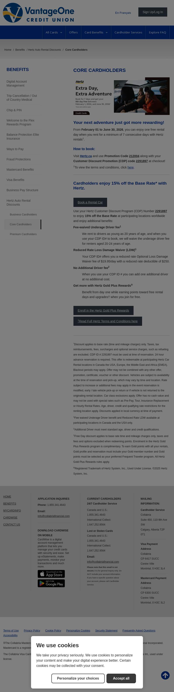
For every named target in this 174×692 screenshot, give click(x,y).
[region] (87, 662)
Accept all (121, 678)
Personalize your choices (78, 678)
